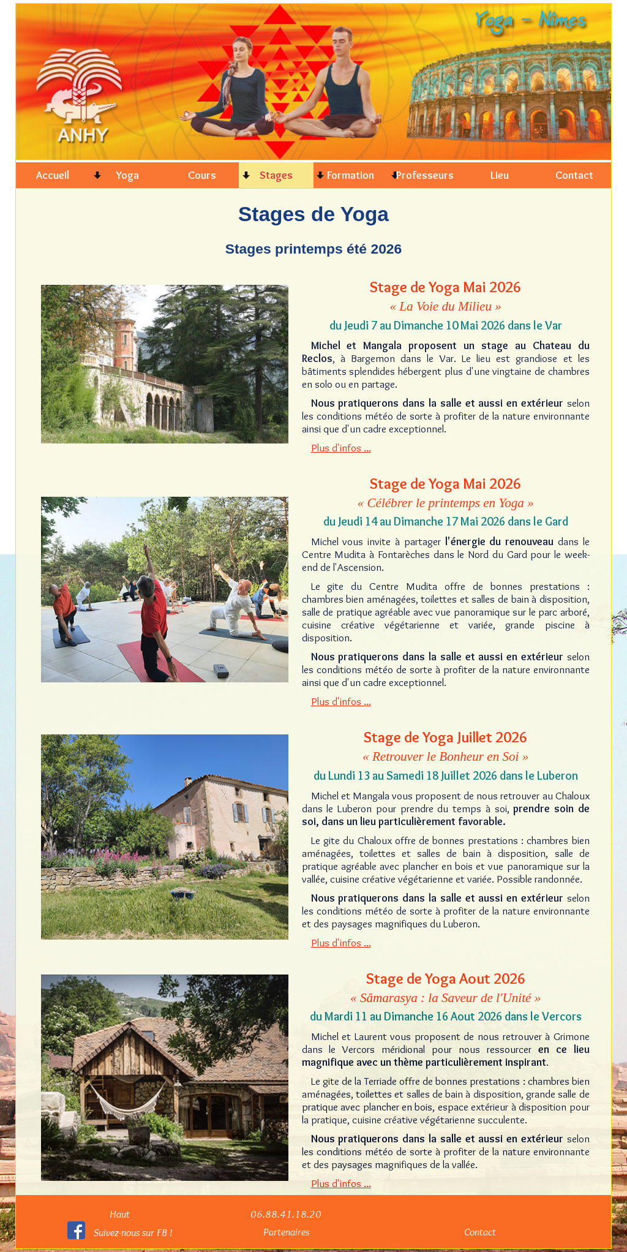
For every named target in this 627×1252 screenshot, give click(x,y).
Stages (276, 174)
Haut (120, 1213)
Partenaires (286, 1231)
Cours (202, 174)
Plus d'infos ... (341, 447)
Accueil (52, 174)
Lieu (499, 174)
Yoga (127, 174)
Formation (350, 174)
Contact (574, 174)
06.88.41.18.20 (285, 1213)
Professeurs (425, 174)
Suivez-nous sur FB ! (133, 1232)
